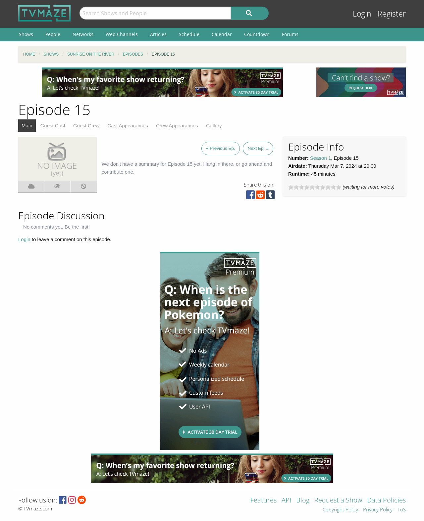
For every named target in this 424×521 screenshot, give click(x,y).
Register (392, 14)
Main (27, 125)
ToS (402, 510)
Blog (302, 500)
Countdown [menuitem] (257, 34)
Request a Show (338, 500)
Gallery (214, 125)
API (286, 500)
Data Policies (386, 500)
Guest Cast (52, 125)
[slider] (314, 187)
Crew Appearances (177, 125)
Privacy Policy (378, 510)
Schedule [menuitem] (189, 34)
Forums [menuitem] (290, 34)
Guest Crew (86, 125)
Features (263, 500)
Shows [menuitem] (26, 34)
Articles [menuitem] (158, 34)
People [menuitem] (52, 34)
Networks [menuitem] (83, 34)
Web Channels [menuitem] (122, 34)
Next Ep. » (257, 148)
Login (362, 14)
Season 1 (320, 158)
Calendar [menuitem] (222, 34)
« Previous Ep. (220, 148)
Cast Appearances (127, 125)
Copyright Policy (340, 510)
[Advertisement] (162, 82)
